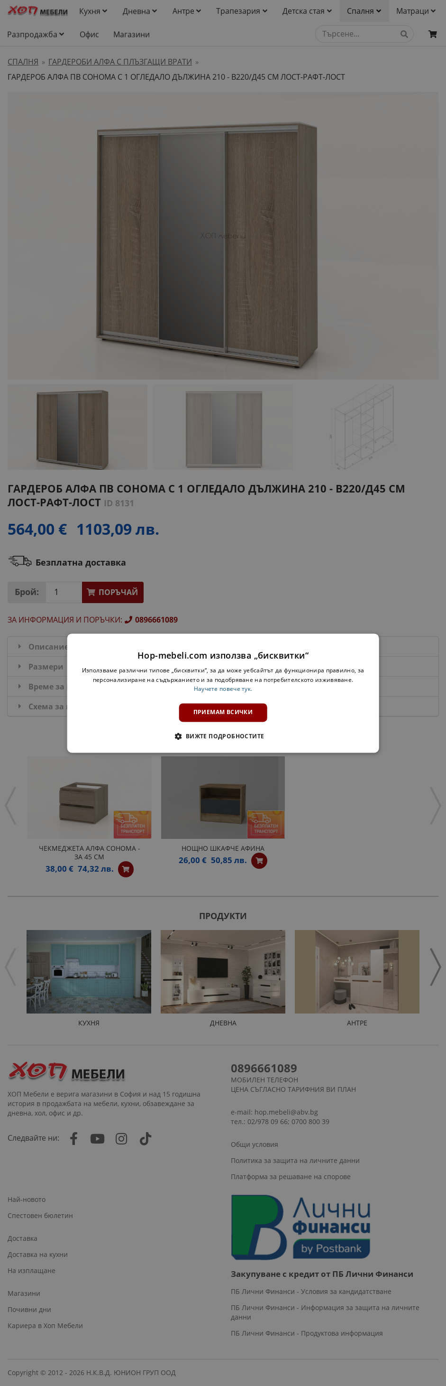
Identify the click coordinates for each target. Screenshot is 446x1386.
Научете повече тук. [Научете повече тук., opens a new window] (223, 689)
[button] (223, 736)
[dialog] (223, 693)
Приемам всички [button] (223, 712)
